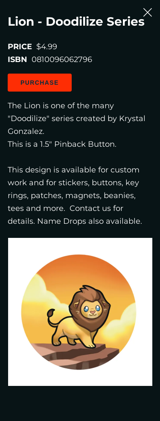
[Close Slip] (148, 12)
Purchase (39, 82)
